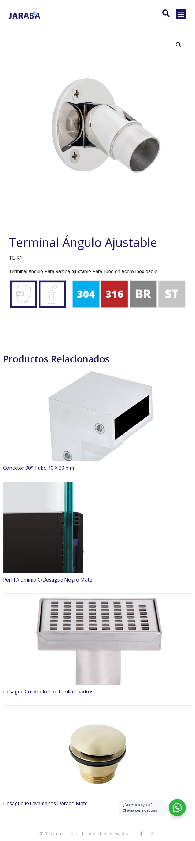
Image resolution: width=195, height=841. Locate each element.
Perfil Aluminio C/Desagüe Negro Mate (47, 579)
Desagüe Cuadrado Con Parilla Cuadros (48, 691)
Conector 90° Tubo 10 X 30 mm (38, 468)
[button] (181, 14)
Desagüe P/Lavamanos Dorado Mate (45, 803)
